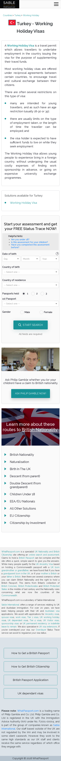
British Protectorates (28, 586)
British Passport (26, 558)
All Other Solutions (23, 508)
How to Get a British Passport (30, 653)
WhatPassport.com (10, 551)
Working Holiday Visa (20, 45)
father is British (14, 576)
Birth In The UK (20, 469)
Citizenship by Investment (28, 523)
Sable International (10, 605)
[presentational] (18, 259)
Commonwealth (9, 595)
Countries (7, 15)
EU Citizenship (20, 515)
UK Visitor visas (51, 620)
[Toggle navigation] (56, 4)
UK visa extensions (48, 626)
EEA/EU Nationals (22, 501)
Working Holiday (31, 15)
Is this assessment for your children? (29, 242)
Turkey (17, 15)
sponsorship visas (10, 623)
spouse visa (7, 617)
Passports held (10, 293)
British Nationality (39, 429)
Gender (6, 311)
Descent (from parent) (25, 476)
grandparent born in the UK (16, 573)
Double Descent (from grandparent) (25, 485)
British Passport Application (30, 680)
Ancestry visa (51, 614)
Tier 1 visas (32, 617)
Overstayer (41, 630)
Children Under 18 (22, 494)
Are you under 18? (20, 239)
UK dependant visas (30, 693)
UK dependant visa (17, 620)
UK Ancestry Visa (44, 564)
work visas (21, 617)
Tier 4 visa (35, 620)
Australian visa (52, 611)
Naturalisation (19, 462)
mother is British (49, 573)
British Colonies (9, 586)
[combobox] (11, 259)
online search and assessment (44, 555)
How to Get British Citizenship (30, 666)
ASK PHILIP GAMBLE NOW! (30, 393)
